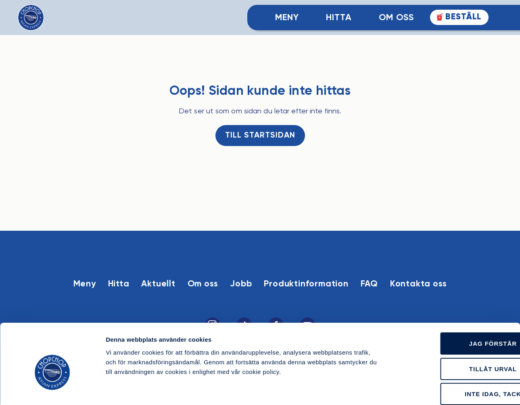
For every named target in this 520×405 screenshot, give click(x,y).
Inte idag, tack (452, 352)
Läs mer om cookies (453, 389)
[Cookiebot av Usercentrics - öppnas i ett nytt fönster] (52, 389)
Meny (287, 18)
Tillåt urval (452, 327)
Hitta (338, 18)
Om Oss (396, 18)
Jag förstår (453, 302)
